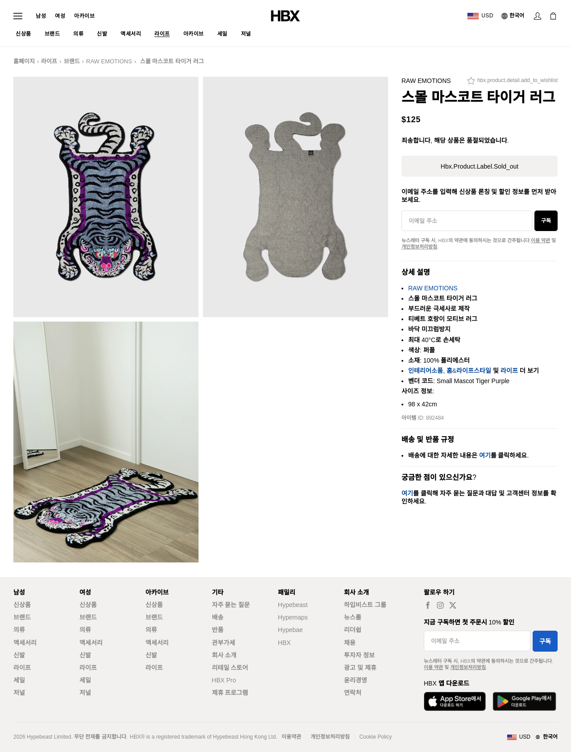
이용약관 (291, 737)
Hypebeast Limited (49, 737)
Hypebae (290, 629)
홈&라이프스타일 (469, 370)
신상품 (22, 604)
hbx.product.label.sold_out (479, 166)
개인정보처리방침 (419, 246)
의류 (19, 629)
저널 (19, 692)
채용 (350, 642)
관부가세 (223, 642)
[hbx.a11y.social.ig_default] (440, 605)
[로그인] (537, 16)
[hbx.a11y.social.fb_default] (428, 605)
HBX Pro (224, 680)
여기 (485, 455)
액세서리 (25, 642)
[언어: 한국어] (513, 16)
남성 (41, 16)
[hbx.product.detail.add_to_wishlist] (512, 83)
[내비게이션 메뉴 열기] (17, 16)
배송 (217, 617)
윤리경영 (355, 680)
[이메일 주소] (466, 221)
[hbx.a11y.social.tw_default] (453, 605)
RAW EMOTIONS (109, 61)
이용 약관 (540, 240)
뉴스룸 (352, 617)
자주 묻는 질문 (231, 604)
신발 (19, 655)
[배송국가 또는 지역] (480, 16)
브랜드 (72, 61)
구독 (546, 221)
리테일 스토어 (230, 667)
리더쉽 (352, 629)
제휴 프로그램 (230, 692)
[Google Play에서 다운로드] (524, 701)
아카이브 (84, 16)
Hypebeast (293, 604)
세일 (19, 680)
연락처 (352, 692)
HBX (284, 642)
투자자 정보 (359, 655)
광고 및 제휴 (360, 667)
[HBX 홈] (285, 15)
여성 (60, 16)
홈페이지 (24, 61)
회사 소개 (224, 655)
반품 (217, 629)
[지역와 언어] (532, 737)
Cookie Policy (375, 737)
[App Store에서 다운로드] (455, 701)
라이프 (49, 61)
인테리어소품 (425, 370)
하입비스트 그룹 (365, 604)
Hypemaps (293, 617)
